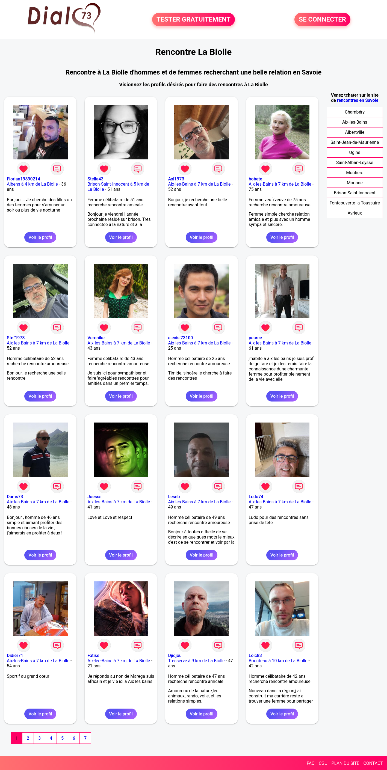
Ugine (355, 152)
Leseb (174, 496)
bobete (255, 179)
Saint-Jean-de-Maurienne (354, 142)
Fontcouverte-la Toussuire (355, 203)
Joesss (94, 496)
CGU (323, 763)
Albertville (354, 132)
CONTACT (373, 763)
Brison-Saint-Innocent (355, 192)
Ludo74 (256, 496)
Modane (355, 182)
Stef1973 (16, 337)
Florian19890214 (23, 179)
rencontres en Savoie (357, 100)
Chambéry (355, 112)
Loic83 (255, 655)
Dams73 (15, 496)
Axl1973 (176, 179)
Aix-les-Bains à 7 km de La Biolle (199, 184)
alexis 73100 (180, 337)
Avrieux (355, 213)
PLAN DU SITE (345, 763)
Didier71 (15, 655)
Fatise (93, 655)
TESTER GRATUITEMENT (193, 19)
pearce (255, 337)
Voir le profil (40, 237)
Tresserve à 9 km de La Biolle (196, 660)
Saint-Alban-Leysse (354, 162)
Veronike (96, 337)
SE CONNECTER (322, 19)
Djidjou (175, 655)
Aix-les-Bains (354, 122)
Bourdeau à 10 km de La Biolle (278, 660)
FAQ (311, 763)
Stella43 (95, 179)
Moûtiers (354, 172)
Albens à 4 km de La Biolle (32, 184)
